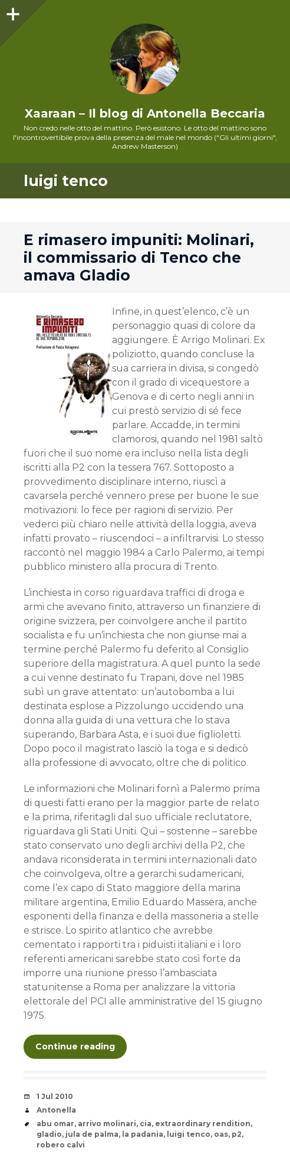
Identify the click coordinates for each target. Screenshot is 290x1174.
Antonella (56, 1109)
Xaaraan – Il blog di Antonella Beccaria (145, 113)
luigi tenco (188, 1134)
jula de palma (91, 1134)
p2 (237, 1134)
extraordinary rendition (203, 1123)
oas (221, 1134)
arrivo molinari (107, 1123)
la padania (142, 1134)
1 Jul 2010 (55, 1096)
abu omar (55, 1123)
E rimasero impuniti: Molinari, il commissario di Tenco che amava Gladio (139, 257)
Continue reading (75, 1046)
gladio (49, 1134)
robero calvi (61, 1144)
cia (145, 1123)
